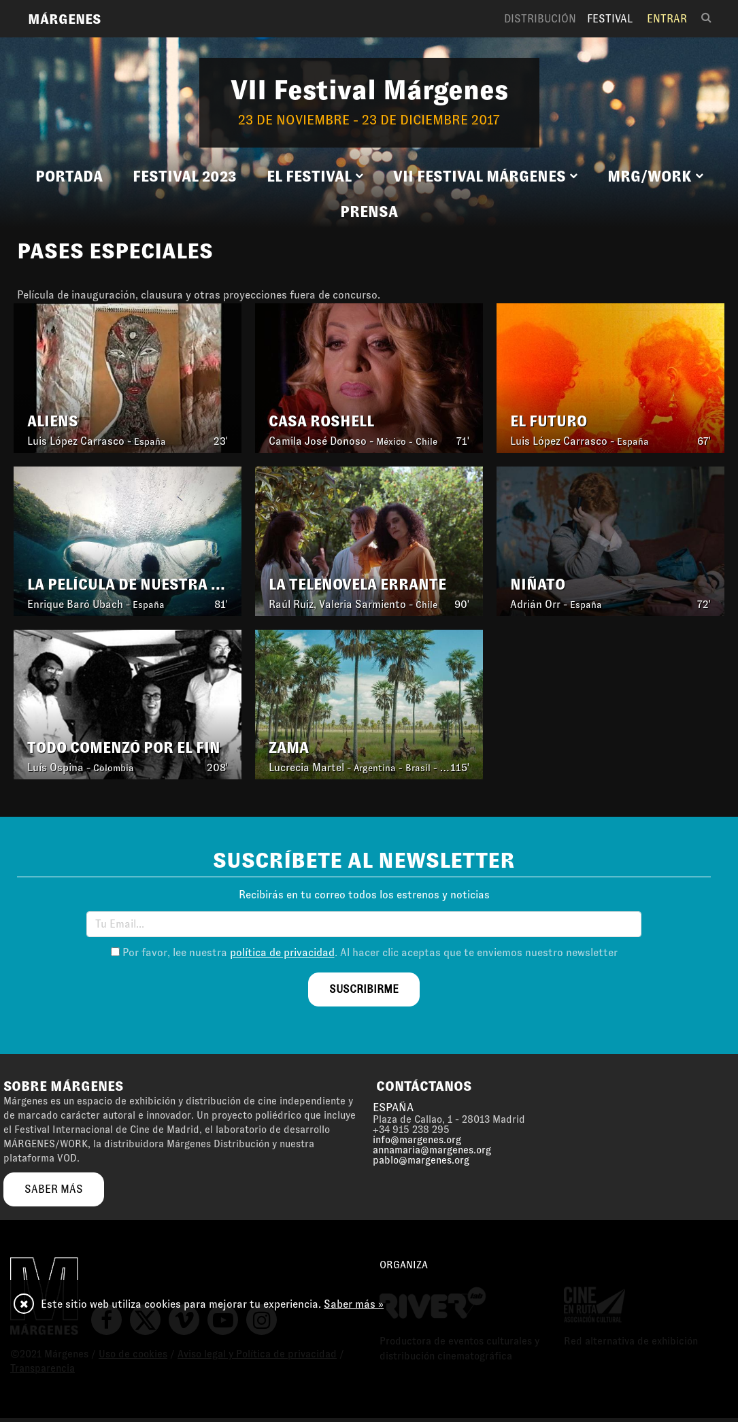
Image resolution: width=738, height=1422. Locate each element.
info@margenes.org (417, 1139)
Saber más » (354, 1304)
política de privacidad (282, 952)
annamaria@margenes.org (432, 1150)
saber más (53, 1189)
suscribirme (364, 989)
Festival (610, 18)
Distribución (540, 18)
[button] (315, 176)
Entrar (667, 18)
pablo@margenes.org (421, 1160)
